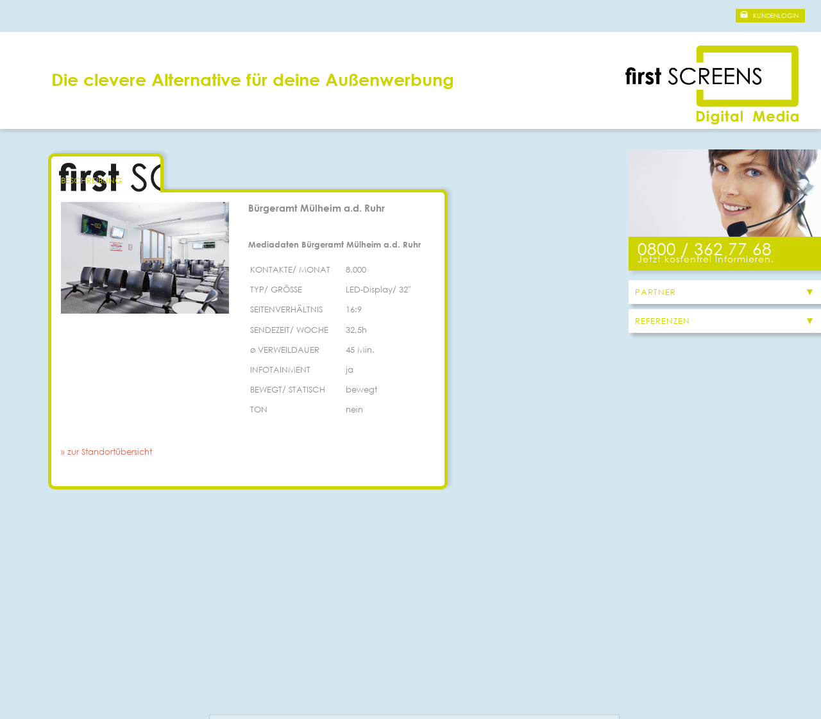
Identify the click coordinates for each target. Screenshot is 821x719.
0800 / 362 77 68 (705, 248)
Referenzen (662, 321)
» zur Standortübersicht (106, 451)
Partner (655, 292)
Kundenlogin (776, 16)
